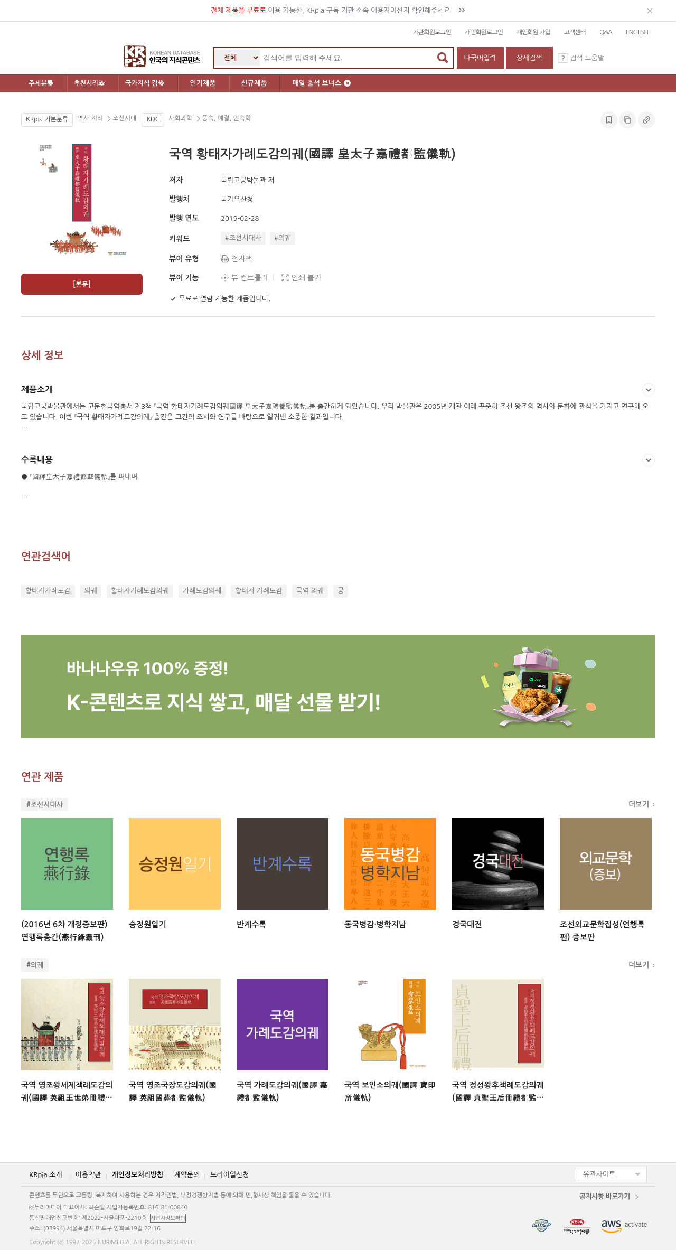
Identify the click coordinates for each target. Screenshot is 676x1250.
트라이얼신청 (229, 1174)
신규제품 (295, 83)
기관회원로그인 (432, 32)
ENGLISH (637, 32)
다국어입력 (480, 57)
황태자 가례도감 (258, 590)
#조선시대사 (243, 237)
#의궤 (282, 237)
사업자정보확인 (168, 1217)
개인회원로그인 (484, 32)
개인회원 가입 (533, 32)
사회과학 (181, 119)
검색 (442, 57)
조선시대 (123, 119)
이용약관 (88, 1174)
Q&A (605, 32)
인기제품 (244, 83)
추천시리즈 (112, 83)
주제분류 (50, 83)
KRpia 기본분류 (47, 119)
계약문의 (187, 1174)
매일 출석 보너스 (362, 83)
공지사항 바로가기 (604, 1196)
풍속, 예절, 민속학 (225, 119)
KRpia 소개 (45, 1174)
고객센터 (575, 32)
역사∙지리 (91, 119)
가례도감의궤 (202, 590)
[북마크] (173, 299)
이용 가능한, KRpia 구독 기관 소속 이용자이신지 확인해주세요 (338, 10)
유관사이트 (599, 1174)
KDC (152, 119)
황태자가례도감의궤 (140, 590)
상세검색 (529, 57)
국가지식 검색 (181, 83)
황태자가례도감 (48, 590)
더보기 (638, 804)
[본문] (82, 284)
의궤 (90, 590)
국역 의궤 (310, 590)
